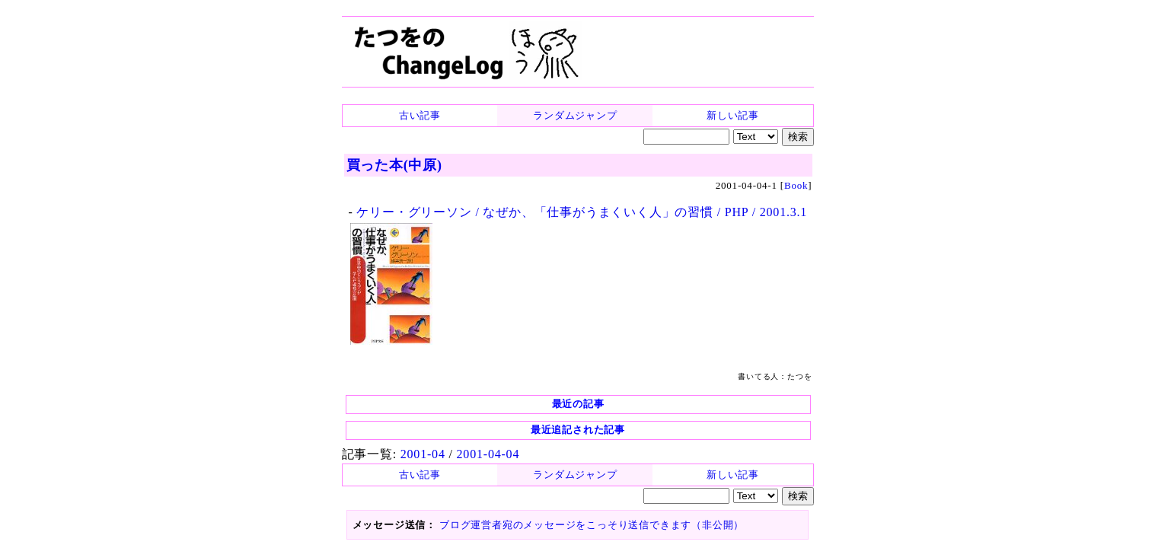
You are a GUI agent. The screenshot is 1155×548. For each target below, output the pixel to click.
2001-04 (422, 454)
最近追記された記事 (578, 429)
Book (796, 185)
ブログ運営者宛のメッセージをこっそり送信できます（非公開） (591, 524)
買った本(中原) (394, 165)
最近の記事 (578, 403)
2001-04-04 (488, 454)
